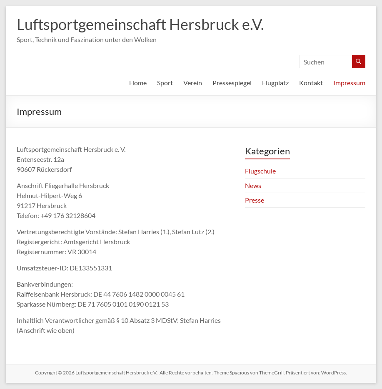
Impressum (349, 83)
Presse (254, 200)
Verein (192, 83)
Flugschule (260, 171)
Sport (165, 83)
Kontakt (311, 83)
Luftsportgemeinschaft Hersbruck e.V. (140, 24)
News (253, 185)
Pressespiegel (232, 83)
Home (138, 83)
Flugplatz (275, 83)
